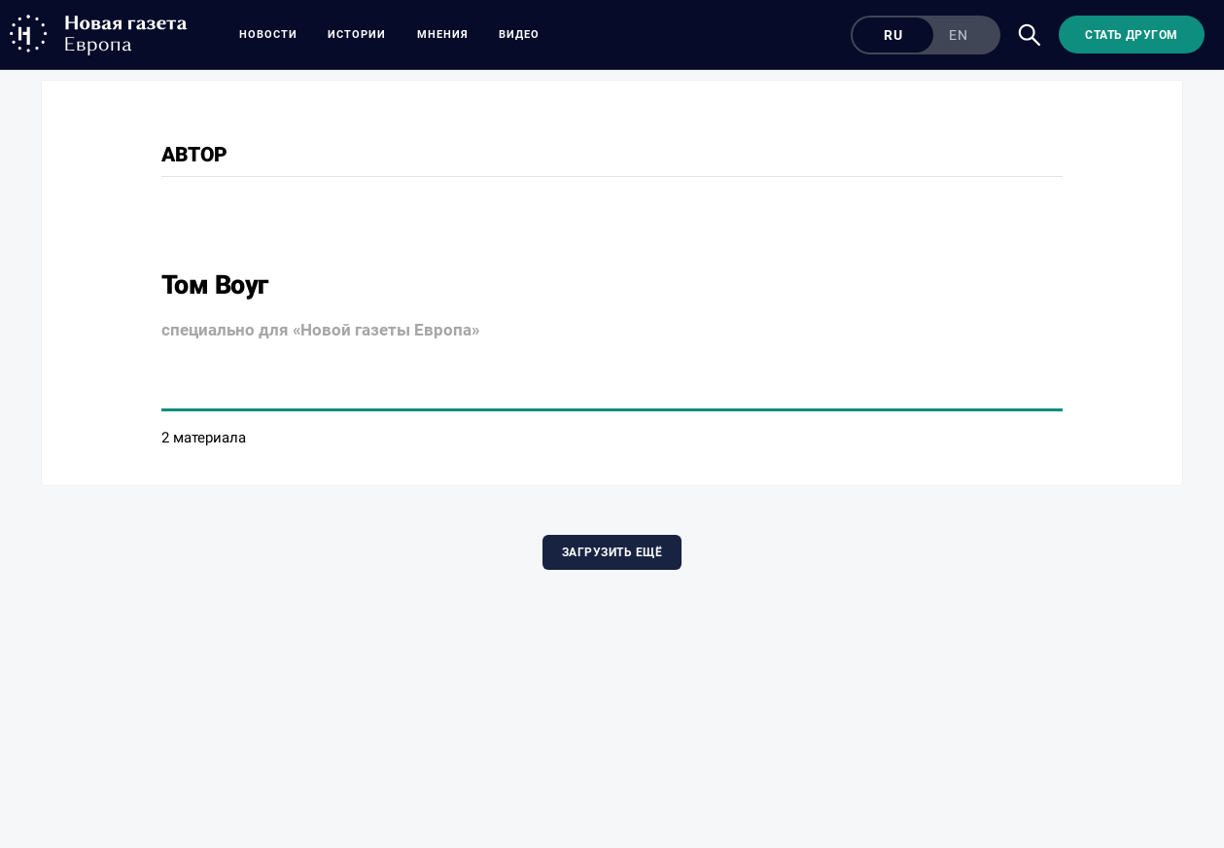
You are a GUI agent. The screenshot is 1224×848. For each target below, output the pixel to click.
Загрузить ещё (612, 552)
